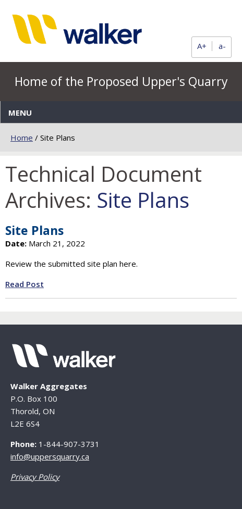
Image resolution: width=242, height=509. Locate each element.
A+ (202, 46)
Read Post (24, 284)
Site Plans (34, 230)
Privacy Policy (34, 476)
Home (21, 137)
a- (222, 46)
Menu (20, 112)
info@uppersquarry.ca (49, 456)
